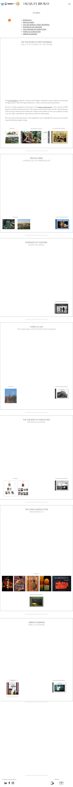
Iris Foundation (13, 100)
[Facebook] (9, 783)
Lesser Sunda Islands (45, 107)
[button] (36, 72)
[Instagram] (12, 783)
